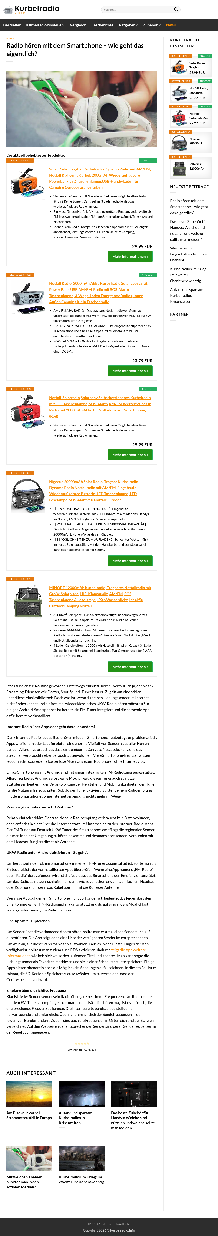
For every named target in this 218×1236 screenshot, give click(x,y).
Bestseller (12, 25)
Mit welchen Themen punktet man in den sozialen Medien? (24, 1182)
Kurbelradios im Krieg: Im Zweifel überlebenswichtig (81, 1179)
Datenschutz (119, 1223)
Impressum (96, 1223)
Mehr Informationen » (130, 256)
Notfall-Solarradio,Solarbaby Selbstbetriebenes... (198, 116)
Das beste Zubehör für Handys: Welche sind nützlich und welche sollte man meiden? (133, 1120)
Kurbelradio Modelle (45, 25)
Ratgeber (128, 25)
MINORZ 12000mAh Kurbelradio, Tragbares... (197, 166)
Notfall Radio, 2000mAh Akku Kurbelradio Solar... (198, 90)
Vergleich (78, 25)
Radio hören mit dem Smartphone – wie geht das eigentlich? (189, 206)
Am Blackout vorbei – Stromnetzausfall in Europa (29, 1115)
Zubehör (151, 25)
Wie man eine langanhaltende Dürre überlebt (188, 254)
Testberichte (102, 25)
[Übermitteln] (176, 10)
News (171, 25)
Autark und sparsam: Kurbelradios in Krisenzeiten (76, 1117)
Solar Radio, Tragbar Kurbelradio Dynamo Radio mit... (197, 65)
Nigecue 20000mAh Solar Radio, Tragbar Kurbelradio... (198, 141)
